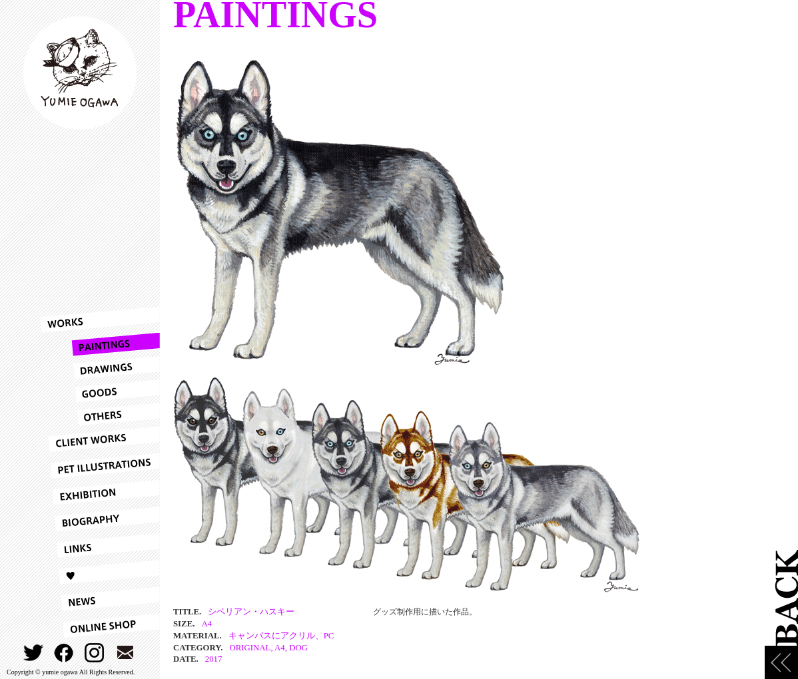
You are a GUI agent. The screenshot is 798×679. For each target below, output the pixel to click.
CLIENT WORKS (100, 439)
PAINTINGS (100, 344)
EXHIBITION (100, 492)
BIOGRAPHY (100, 519)
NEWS (100, 599)
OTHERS (100, 414)
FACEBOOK (64, 652)
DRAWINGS (100, 367)
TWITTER (33, 652)
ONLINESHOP (100, 625)
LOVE (100, 572)
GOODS (100, 391)
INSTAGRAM (95, 652)
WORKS (100, 319)
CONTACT (125, 652)
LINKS (100, 546)
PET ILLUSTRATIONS (100, 466)
